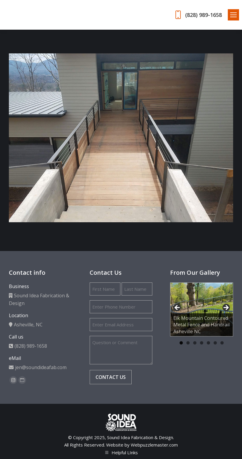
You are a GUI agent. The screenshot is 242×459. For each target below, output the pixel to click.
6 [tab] (215, 342)
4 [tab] (201, 342)
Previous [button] (177, 308)
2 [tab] (188, 342)
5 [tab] (208, 342)
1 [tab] (181, 342)
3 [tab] (194, 342)
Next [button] (225, 308)
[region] (201, 309)
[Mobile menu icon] (233, 14)
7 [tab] (222, 342)
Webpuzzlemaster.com (154, 445)
